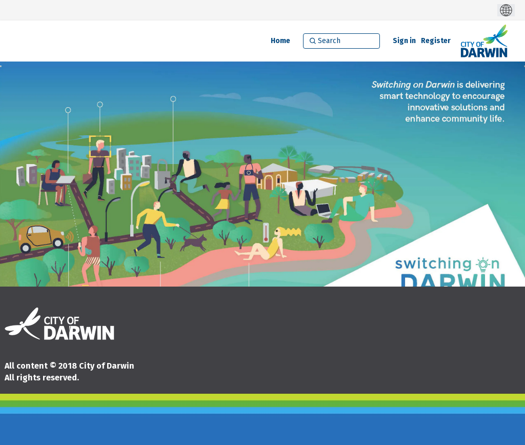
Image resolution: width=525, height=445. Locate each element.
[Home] (280, 41)
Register (436, 40)
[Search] (341, 41)
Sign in (404, 40)
